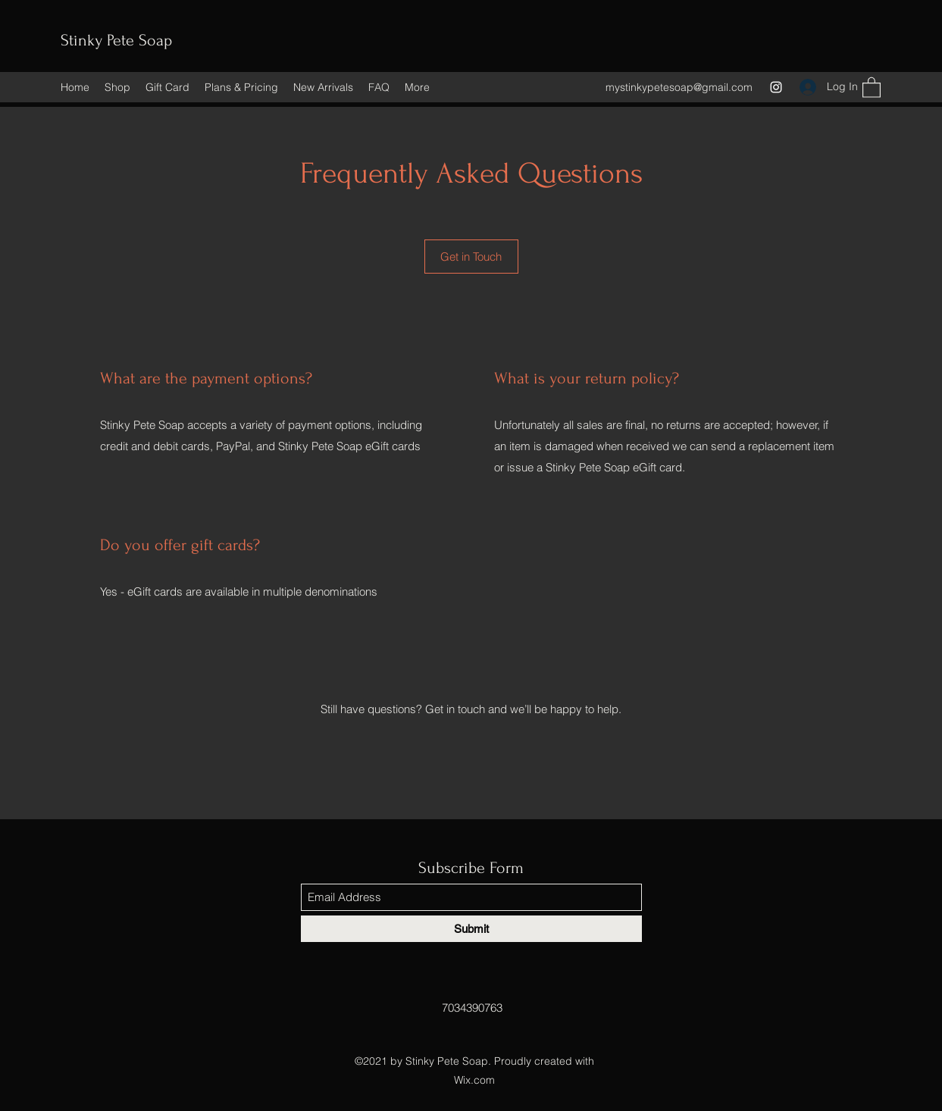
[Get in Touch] (471, 256)
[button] (871, 87)
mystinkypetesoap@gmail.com (679, 87)
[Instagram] (776, 87)
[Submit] (471, 928)
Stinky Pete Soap (116, 40)
